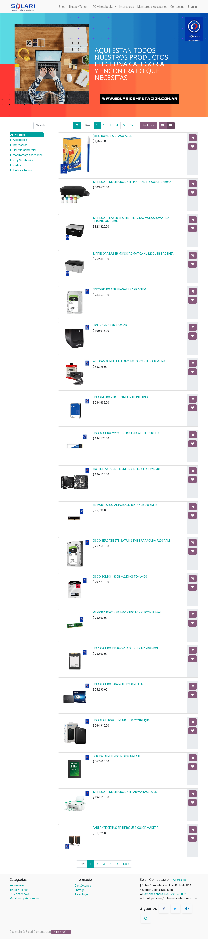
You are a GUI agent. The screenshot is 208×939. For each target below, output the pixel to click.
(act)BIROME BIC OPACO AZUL (112, 135)
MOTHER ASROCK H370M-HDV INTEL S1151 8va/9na (126, 469)
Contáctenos (83, 885)
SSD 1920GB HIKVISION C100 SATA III (116, 756)
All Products (18, 134)
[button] (148, 125)
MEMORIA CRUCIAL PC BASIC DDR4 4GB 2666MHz (125, 504)
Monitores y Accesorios (28, 155)
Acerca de (179, 879)
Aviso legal (81, 894)
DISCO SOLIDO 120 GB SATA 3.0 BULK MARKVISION (125, 648)
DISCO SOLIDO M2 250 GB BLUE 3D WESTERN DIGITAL (127, 433)
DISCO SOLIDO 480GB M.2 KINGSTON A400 (120, 576)
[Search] (77, 125)
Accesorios (20, 139)
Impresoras (20, 145)
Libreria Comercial (24, 150)
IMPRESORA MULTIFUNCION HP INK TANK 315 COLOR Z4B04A (132, 181)
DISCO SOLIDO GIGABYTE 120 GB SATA (118, 684)
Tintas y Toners (22, 170)
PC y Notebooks (23, 160)
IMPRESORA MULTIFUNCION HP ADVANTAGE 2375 (125, 791)
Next (133, 125)
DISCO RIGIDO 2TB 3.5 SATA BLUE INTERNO (120, 397)
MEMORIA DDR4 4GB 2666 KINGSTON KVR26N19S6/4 (127, 612)
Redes (17, 165)
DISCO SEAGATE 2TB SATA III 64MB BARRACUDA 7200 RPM (131, 540)
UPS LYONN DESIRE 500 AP (110, 325)
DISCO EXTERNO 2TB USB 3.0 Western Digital (121, 720)
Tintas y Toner (19, 889)
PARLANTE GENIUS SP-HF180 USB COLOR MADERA (126, 827)
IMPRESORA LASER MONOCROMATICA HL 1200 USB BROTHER (133, 253)
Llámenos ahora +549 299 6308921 (165, 894)
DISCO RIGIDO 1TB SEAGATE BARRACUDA (120, 289)
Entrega (80, 890)
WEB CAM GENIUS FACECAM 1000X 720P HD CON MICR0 (129, 361)
